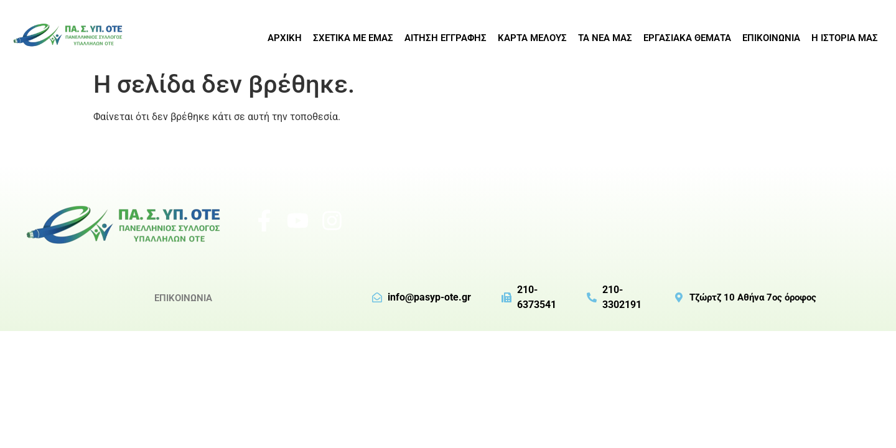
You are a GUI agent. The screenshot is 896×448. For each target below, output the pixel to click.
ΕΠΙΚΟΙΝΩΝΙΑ (771, 38)
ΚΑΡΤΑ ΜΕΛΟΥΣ (532, 38)
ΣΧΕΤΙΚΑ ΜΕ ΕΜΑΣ (353, 38)
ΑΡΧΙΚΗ (285, 38)
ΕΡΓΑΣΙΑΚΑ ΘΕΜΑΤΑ (687, 38)
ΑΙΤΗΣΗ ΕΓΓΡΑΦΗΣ (445, 38)
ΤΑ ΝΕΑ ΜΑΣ (605, 38)
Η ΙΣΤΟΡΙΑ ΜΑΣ (844, 38)
